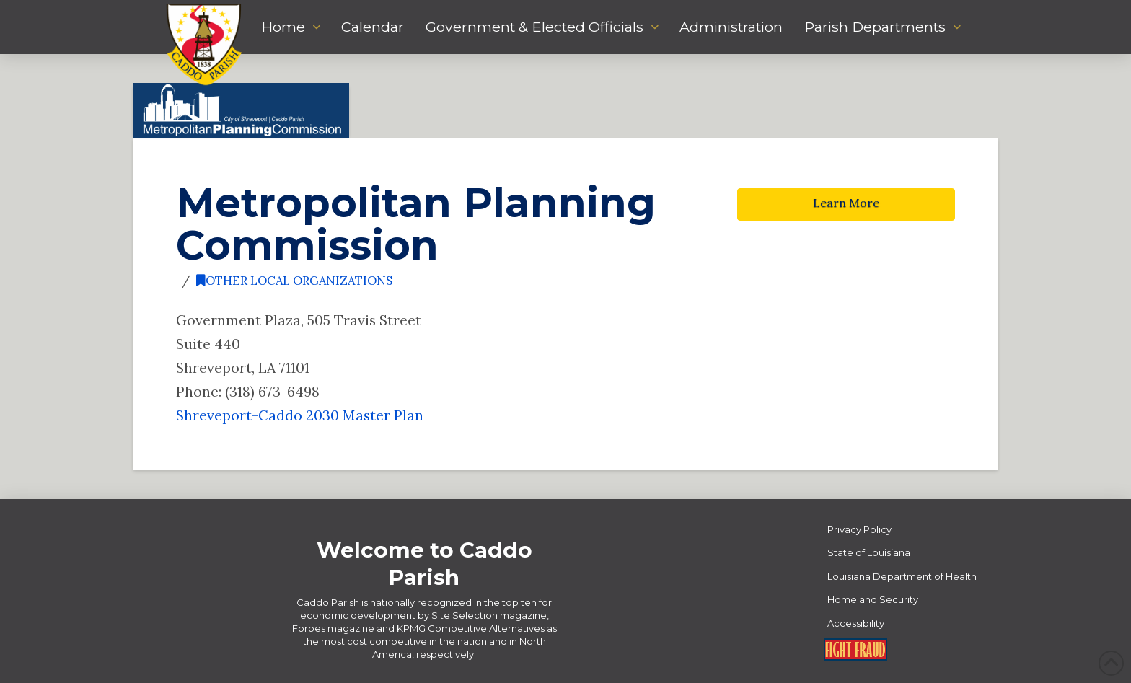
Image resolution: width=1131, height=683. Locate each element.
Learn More (846, 202)
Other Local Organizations (294, 280)
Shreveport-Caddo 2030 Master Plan (299, 415)
